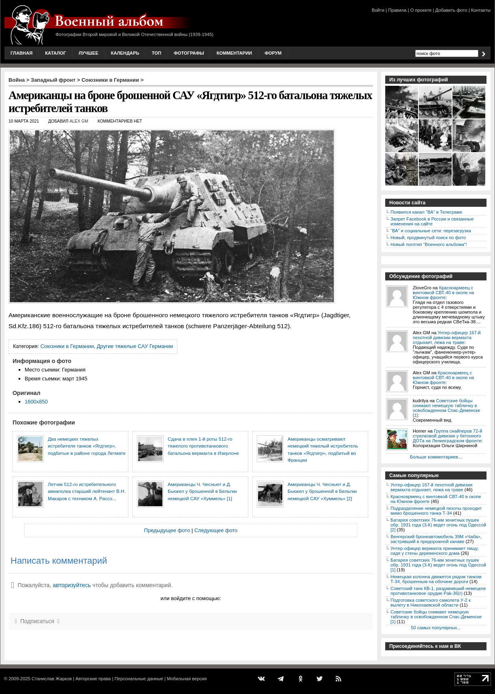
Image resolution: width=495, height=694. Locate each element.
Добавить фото (451, 10)
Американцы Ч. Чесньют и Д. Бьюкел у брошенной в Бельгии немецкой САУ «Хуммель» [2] (322, 491)
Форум (273, 53)
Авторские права (93, 678)
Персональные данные (139, 678)
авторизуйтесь (72, 585)
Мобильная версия (187, 678)
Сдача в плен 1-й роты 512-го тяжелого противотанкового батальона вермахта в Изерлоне (203, 446)
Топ (156, 53)
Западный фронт (53, 80)
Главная (21, 53)
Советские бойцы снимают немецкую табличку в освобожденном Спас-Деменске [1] (446, 408)
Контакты (481, 10)
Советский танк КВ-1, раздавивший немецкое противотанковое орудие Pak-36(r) (438, 591)
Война (17, 80)
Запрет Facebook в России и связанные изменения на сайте (432, 221)
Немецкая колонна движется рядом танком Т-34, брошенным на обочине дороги (436, 579)
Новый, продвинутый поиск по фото (428, 237)
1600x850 (36, 402)
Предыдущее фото (167, 530)
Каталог (55, 53)
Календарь (125, 53)
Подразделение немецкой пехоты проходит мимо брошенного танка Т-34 (436, 511)
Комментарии (234, 53)
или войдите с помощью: (190, 598)
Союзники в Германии (110, 80)
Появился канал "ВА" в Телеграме (426, 212)
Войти (378, 10)
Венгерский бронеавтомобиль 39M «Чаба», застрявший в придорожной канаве (436, 539)
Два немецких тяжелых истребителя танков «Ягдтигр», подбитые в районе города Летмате (87, 446)
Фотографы (189, 53)
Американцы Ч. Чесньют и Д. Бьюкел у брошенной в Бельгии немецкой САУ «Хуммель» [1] (202, 491)
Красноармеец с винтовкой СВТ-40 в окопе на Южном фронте (443, 292)
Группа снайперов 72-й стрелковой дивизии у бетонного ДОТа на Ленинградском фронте (447, 436)
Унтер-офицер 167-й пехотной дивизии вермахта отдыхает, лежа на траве (447, 337)
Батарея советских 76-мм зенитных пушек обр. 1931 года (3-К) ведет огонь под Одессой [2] (438, 525)
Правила (397, 10)
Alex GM (79, 121)
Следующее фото (216, 530)
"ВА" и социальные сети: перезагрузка (430, 230)
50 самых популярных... (436, 627)
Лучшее (88, 53)
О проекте (421, 10)
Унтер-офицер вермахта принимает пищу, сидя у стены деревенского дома (434, 551)
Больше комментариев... (436, 456)
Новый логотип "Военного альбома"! (428, 244)
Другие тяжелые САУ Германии (135, 346)
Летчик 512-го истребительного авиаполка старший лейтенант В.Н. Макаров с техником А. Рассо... (87, 491)
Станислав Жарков (52, 678)
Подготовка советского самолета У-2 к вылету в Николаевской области (430, 602)
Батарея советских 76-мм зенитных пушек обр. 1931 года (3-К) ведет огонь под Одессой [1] (438, 565)
